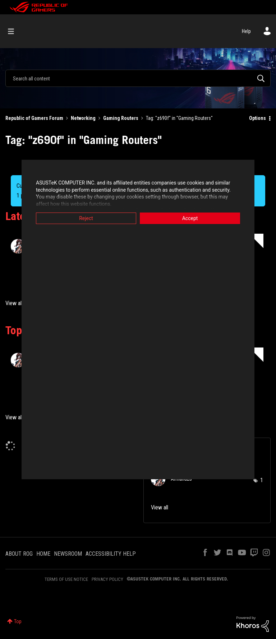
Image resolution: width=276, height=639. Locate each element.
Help (246, 31)
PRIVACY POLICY (107, 579)
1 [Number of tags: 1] (261, 480)
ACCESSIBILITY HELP (111, 553)
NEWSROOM (68, 553)
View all (14, 303)
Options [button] (257, 118)
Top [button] (18, 621)
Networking (83, 118)
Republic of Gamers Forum (34, 118)
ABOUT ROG (19, 553)
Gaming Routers (120, 118)
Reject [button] (86, 218)
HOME (43, 553)
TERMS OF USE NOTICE (66, 579)
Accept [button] (190, 218)
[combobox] (138, 78)
